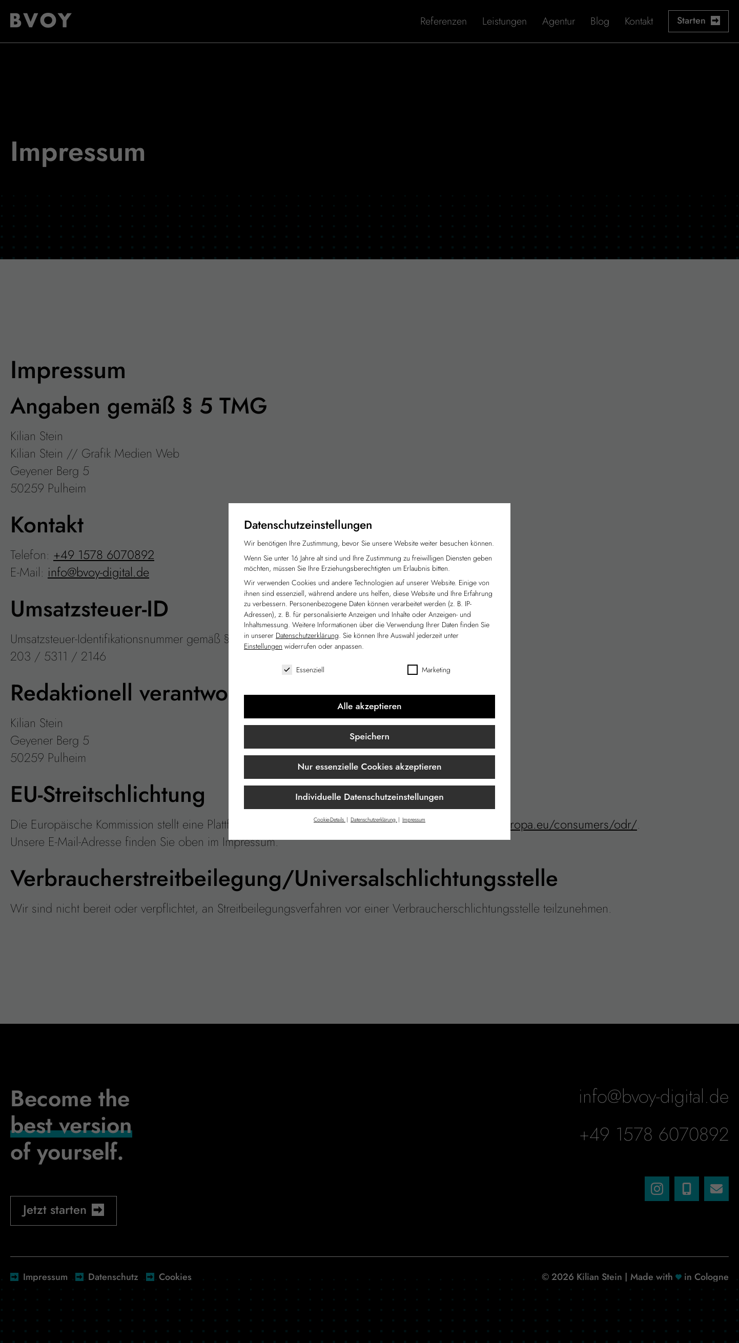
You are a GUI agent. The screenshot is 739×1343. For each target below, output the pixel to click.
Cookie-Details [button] (329, 819)
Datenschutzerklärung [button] (374, 819)
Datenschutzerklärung (307, 635)
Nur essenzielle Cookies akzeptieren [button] (369, 766)
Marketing (428, 670)
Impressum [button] (413, 819)
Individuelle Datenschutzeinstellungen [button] (369, 796)
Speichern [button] (369, 736)
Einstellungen (263, 646)
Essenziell (303, 670)
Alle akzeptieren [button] (369, 706)
